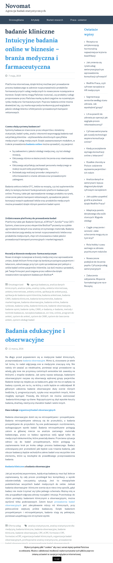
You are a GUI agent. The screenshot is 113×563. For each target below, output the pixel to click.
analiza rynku (24, 288)
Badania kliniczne (14, 466)
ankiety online (34, 291)
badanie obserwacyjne (59, 305)
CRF (40, 532)
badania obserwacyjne (32, 302)
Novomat (17, 6)
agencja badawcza (40, 284)
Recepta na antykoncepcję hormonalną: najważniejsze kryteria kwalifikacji (95, 48)
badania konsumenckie (41, 298)
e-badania (47, 309)
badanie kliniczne (38, 305)
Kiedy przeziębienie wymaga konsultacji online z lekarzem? (95, 152)
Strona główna (16, 19)
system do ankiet (21, 316)
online (57, 312)
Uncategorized (15, 284)
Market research (55, 19)
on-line (49, 312)
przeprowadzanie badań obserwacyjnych (49, 543)
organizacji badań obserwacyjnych (37, 409)
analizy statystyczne (38, 525)
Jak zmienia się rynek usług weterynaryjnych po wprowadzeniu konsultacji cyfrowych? (95, 69)
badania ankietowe (51, 295)
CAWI (38, 309)
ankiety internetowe (15, 291)
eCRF (45, 532)
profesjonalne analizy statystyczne (40, 539)
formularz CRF (56, 532)
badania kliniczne (20, 298)
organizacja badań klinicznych (37, 536)
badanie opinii (12, 309)
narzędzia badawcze (35, 312)
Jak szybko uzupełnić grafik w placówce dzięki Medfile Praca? (95, 200)
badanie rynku (27, 309)
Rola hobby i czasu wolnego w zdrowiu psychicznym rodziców (95, 248)
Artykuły (35, 19)
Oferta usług (14, 525)
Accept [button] (57, 559)
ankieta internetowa (56, 288)
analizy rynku (38, 288)
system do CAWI (39, 316)
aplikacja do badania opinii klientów (23, 295)
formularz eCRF (13, 536)
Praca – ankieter (78, 19)
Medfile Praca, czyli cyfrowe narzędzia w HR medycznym (95, 87)
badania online (51, 302)
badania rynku (22, 305)
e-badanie (58, 309)
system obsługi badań (24, 319)
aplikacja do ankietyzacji (54, 291)
